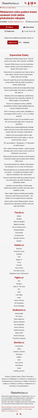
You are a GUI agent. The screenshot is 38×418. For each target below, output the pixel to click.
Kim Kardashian (19, 324)
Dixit (19, 360)
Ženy (23, 376)
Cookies (14, 407)
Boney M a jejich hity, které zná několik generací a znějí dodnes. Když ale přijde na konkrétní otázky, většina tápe (19, 82)
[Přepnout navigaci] (28, 3)
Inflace (19, 216)
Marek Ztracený (19, 330)
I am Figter (19, 295)
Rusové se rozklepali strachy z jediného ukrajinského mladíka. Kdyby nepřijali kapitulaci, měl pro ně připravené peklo (19, 106)
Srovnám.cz (13, 386)
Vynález (19, 241)
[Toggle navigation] (34, 3)
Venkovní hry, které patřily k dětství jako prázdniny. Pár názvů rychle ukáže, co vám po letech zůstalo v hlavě (19, 137)
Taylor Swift (19, 333)
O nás (16, 411)
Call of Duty (19, 268)
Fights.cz (19, 277)
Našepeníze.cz (30, 384)
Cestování (29, 376)
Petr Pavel (19, 316)
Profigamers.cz (14, 379)
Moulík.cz (33, 381)
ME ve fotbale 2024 (19, 227)
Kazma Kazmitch (19, 322)
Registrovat (13, 42)
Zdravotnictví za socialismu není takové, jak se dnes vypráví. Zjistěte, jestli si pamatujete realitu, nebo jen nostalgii (19, 74)
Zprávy (14, 376)
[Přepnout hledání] (25, 3)
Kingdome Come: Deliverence (19, 273)
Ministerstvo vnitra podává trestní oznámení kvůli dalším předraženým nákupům (18, 15)
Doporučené (28, 27)
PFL (19, 289)
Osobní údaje (21, 407)
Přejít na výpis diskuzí (8, 8)
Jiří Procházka (19, 303)
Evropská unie (19, 235)
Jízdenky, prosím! (19, 371)
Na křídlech (19, 365)
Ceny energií (19, 233)
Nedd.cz (26, 381)
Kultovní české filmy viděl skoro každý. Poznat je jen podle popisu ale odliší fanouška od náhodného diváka (19, 180)
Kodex (28, 407)
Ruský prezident (19, 230)
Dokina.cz (14, 384)
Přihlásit (26, 42)
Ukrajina (19, 219)
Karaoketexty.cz (8, 381)
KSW (19, 292)
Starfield (19, 254)
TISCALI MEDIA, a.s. (19, 409)
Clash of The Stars (19, 286)
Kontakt (32, 407)
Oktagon (19, 284)
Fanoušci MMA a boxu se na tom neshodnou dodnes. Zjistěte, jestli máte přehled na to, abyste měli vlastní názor (19, 66)
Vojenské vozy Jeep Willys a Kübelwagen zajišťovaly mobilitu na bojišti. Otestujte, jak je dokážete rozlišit (19, 188)
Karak (19, 368)
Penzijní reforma (19, 238)
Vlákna (9, 27)
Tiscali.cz (19, 212)
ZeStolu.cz (23, 379)
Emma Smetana (19, 336)
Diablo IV (19, 260)
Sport (19, 376)
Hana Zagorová (19, 319)
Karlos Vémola (19, 300)
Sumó (19, 298)
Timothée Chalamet (19, 338)
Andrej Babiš (19, 313)
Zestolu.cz (19, 342)
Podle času (9, 31)
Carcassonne (19, 346)
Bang (19, 349)
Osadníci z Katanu (19, 351)
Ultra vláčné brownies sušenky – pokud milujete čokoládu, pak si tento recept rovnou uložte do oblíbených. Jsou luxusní (19, 150)
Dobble (19, 357)
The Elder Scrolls (19, 271)
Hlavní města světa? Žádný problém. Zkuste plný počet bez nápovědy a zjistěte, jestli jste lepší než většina (19, 203)
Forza (19, 262)
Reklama (4, 407)
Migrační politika (19, 224)
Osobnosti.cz (19, 309)
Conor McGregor (19, 306)
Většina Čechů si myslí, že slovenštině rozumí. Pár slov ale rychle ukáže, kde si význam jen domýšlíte (19, 121)
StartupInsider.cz (23, 386)
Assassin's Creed (19, 251)
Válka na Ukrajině (19, 222)
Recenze (19, 249)
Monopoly (19, 354)
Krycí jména (19, 363)
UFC (19, 281)
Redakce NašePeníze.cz (16, 22)
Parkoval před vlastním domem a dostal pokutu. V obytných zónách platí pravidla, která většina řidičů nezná (19, 158)
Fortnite (19, 265)
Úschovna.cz (18, 381)
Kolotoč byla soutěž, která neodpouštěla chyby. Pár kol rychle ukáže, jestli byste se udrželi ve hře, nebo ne (19, 90)
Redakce (9, 407)
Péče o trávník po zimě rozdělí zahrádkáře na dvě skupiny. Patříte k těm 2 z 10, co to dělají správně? (19, 113)
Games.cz (19, 244)
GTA (19, 257)
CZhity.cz (21, 384)
